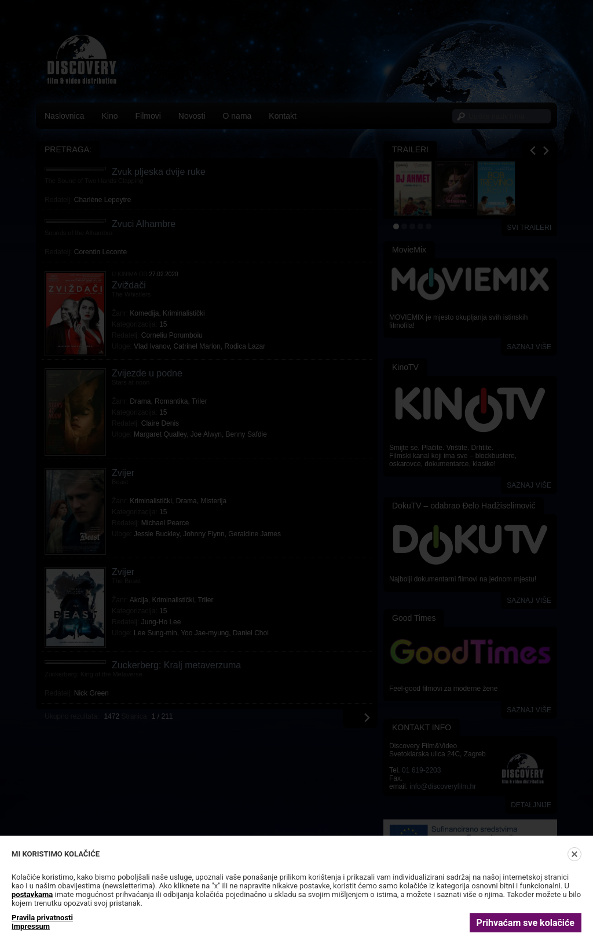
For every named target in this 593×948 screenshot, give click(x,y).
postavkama (32, 894)
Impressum (31, 926)
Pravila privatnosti (42, 917)
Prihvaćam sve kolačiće (525, 922)
